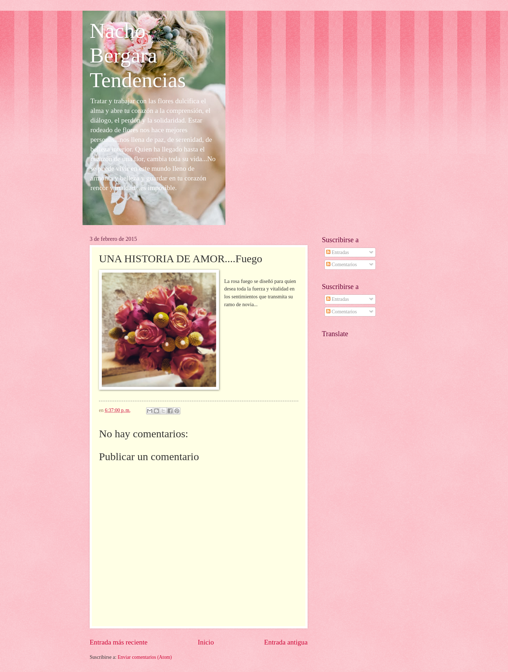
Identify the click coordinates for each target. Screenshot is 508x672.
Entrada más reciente (119, 642)
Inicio (206, 642)
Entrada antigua (286, 642)
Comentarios (341, 264)
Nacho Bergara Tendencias (138, 55)
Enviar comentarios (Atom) (145, 657)
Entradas (337, 252)
